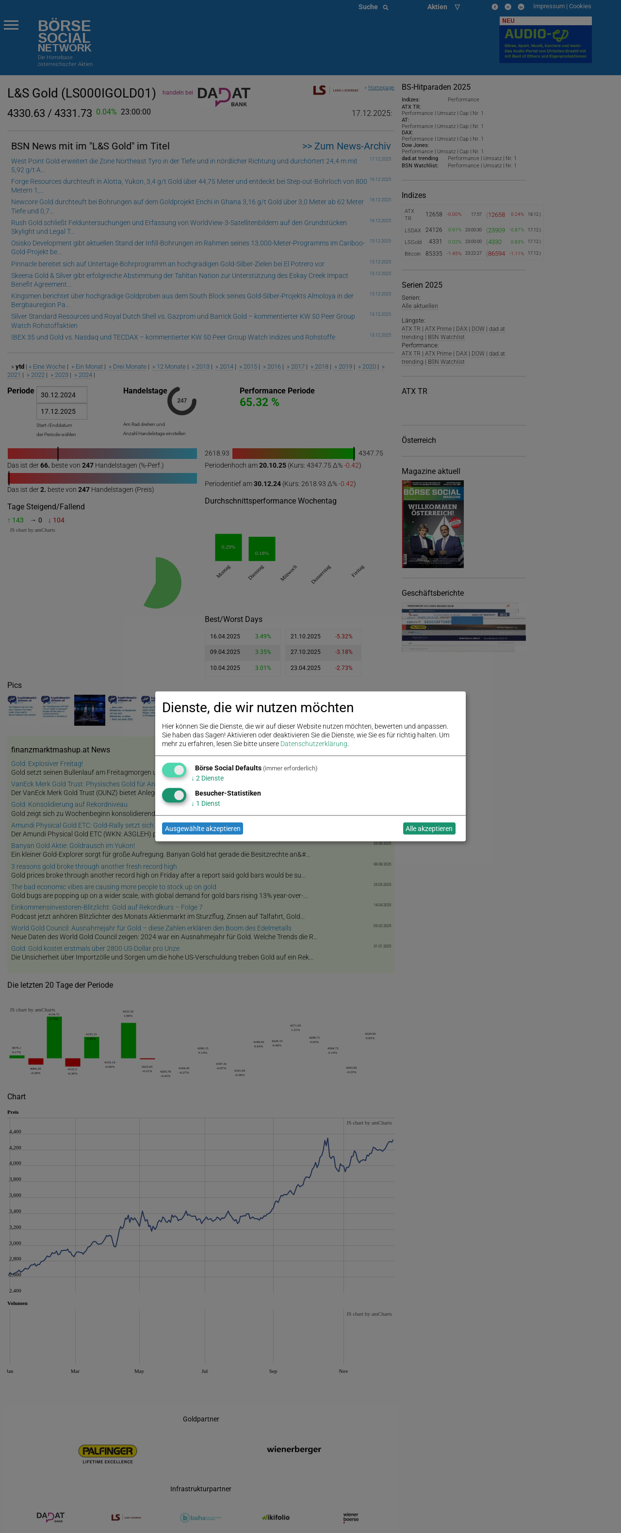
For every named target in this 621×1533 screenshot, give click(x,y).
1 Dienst (205, 803)
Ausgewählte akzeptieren (203, 828)
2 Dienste (207, 778)
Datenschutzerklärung (313, 744)
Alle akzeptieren (429, 828)
